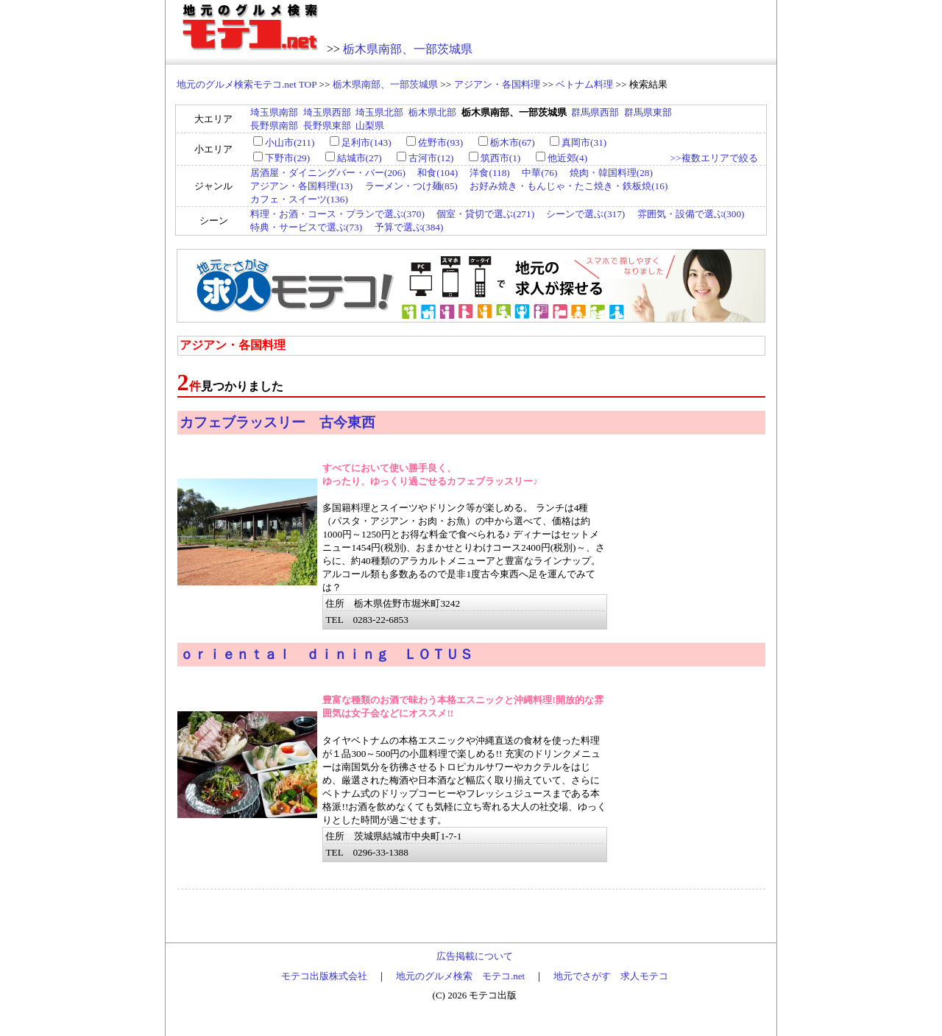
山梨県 (369, 125)
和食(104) (437, 172)
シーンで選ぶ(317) (585, 213)
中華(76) (539, 172)
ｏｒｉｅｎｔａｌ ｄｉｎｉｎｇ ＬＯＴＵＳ (326, 654)
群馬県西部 (595, 112)
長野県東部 (327, 125)
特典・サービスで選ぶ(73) (306, 227)
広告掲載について (474, 956)
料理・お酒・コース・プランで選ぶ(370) (337, 213)
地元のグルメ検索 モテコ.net (460, 976)
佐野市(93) (440, 142)
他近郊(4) (568, 157)
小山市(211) (289, 142)
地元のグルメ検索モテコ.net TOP (246, 84)
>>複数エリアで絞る (713, 157)
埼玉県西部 (327, 112)
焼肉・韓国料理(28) (611, 172)
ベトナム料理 (584, 84)
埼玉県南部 (274, 112)
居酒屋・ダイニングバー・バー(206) (328, 172)
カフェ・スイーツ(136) (299, 199)
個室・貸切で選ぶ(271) (485, 213)
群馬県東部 (648, 112)
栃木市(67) (512, 142)
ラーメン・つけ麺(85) (411, 185)
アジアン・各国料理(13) (301, 185)
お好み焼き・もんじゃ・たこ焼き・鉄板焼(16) (568, 185)
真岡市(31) (584, 142)
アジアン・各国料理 (497, 84)
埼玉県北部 (379, 112)
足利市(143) (366, 142)
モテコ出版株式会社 (324, 976)
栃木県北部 (432, 112)
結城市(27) (359, 157)
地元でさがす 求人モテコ (610, 976)
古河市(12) (430, 157)
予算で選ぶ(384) (409, 227)
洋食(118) (489, 172)
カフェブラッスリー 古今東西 (277, 422)
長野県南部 (274, 125)
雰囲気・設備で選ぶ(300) (691, 213)
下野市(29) (287, 157)
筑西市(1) (501, 157)
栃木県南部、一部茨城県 (407, 49)
